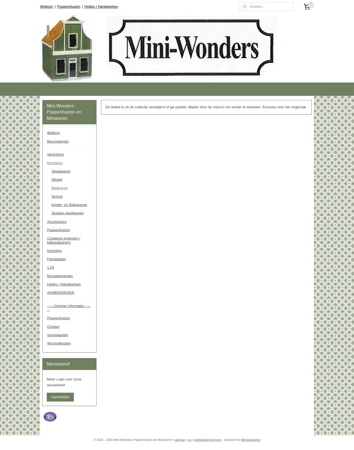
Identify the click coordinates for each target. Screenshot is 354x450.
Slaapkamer (61, 171)
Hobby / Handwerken (101, 6)
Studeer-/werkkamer (67, 213)
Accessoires (56, 222)
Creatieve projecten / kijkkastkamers (63, 240)
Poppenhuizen (68, 6)
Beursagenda (57, 141)
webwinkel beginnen (208, 439)
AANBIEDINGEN (60, 292)
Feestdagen (56, 259)
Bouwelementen (60, 276)
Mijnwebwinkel (251, 439)
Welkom (46, 6)
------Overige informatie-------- (69, 308)
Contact (53, 327)
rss (190, 439)
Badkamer (59, 188)
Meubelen (55, 163)
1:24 (50, 267)
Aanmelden (60, 397)
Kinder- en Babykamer (69, 205)
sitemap (180, 439)
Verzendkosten (59, 343)
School (57, 196)
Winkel (56, 180)
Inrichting (54, 251)
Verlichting (55, 154)
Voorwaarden (57, 335)
